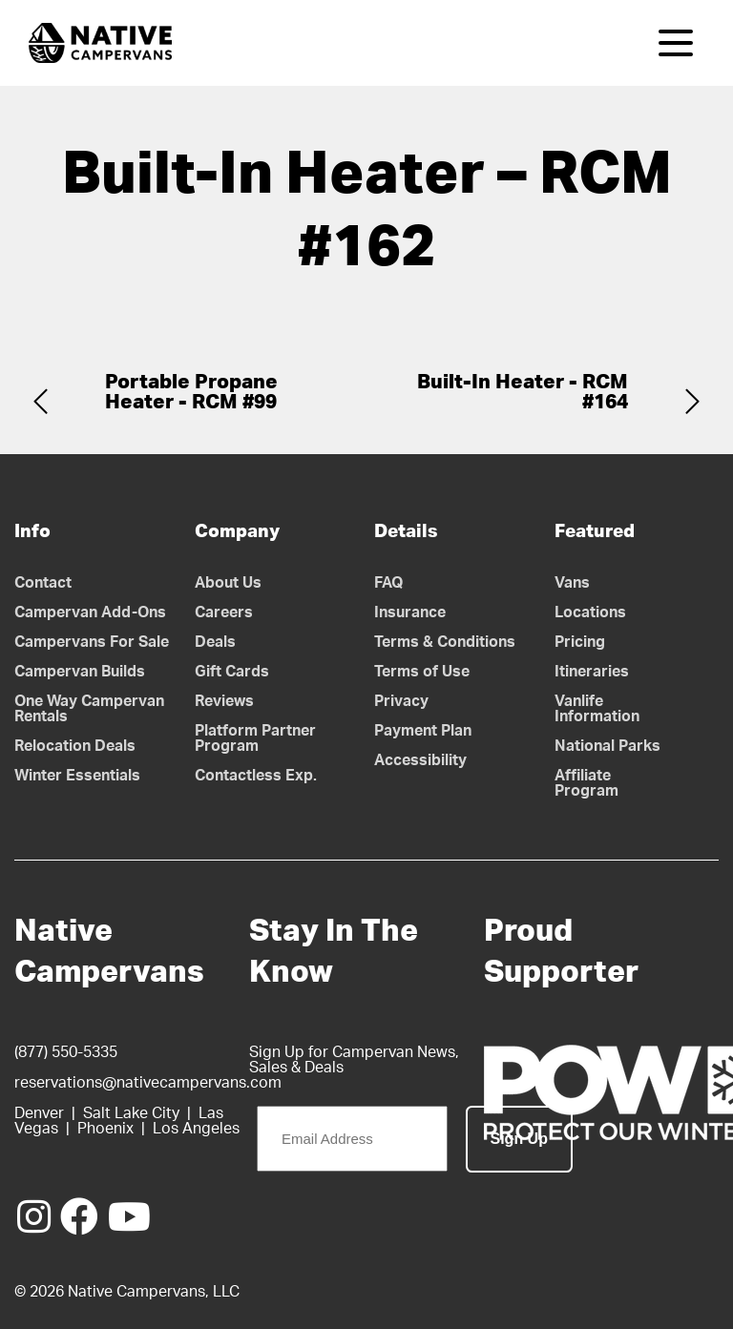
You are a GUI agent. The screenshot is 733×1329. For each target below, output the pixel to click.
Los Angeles (196, 1128)
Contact (43, 583)
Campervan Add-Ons (90, 612)
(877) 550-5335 (65, 1052)
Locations (590, 612)
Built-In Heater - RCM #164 (522, 392)
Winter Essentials (77, 775)
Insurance (410, 612)
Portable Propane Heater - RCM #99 (191, 392)
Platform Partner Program (255, 738)
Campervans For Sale (91, 642)
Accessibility (420, 760)
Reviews (224, 701)
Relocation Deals (75, 746)
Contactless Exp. (256, 775)
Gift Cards (232, 671)
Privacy (401, 701)
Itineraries (592, 671)
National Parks (607, 746)
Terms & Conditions (444, 642)
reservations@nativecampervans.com (148, 1082)
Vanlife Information (597, 709)
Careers (224, 612)
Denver (39, 1113)
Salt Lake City (131, 1113)
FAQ (389, 583)
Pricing (580, 642)
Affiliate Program (586, 783)
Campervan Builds (79, 671)
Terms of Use (422, 671)
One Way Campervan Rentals (89, 709)
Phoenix (105, 1128)
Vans (572, 583)
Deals (215, 642)
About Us (228, 583)
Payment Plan (422, 730)
